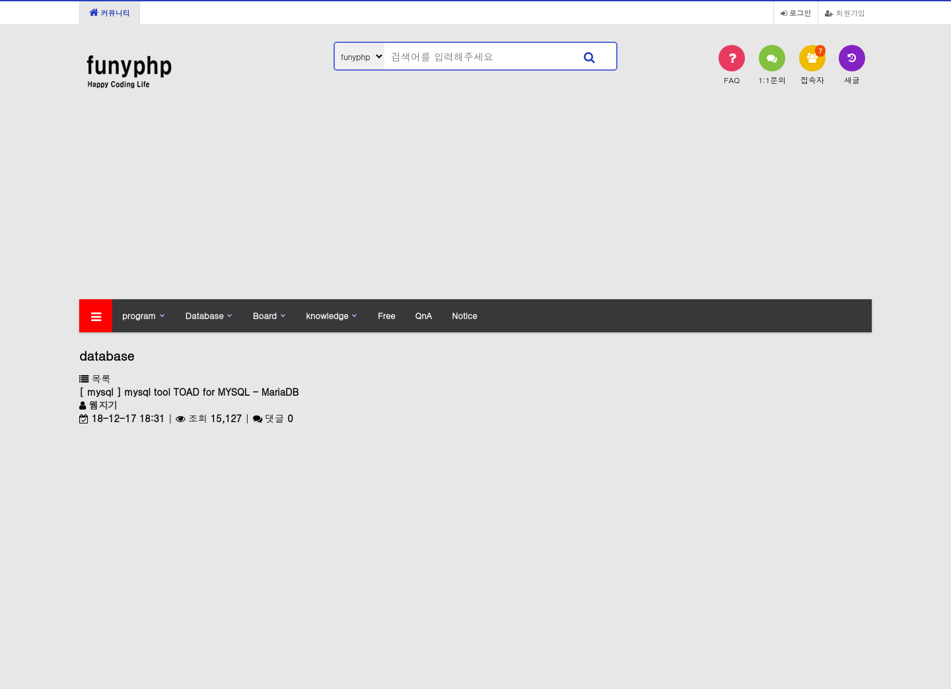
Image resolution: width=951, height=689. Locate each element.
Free (386, 315)
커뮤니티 (109, 12)
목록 (95, 378)
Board (265, 315)
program (139, 315)
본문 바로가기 (0, 0)
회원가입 (845, 12)
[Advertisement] (475, 200)
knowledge (327, 315)
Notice (464, 315)
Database (205, 315)
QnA (423, 315)
